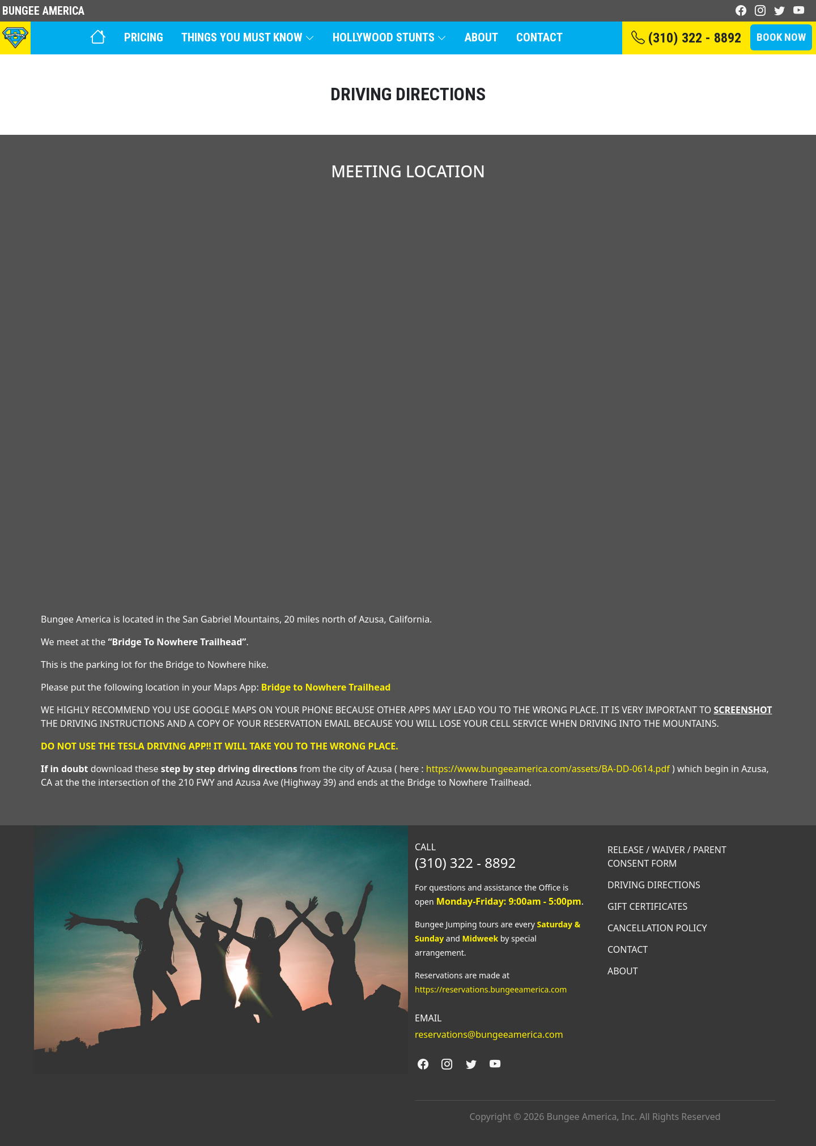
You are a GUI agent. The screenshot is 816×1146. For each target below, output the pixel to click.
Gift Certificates (647, 906)
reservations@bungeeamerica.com (489, 1034)
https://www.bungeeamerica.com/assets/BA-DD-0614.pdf (548, 768)
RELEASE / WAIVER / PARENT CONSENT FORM (666, 856)
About (481, 37)
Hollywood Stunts (390, 37)
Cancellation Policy (657, 928)
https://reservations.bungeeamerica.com (491, 989)
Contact (539, 37)
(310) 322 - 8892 (686, 38)
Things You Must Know (247, 37)
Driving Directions (653, 885)
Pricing (143, 37)
